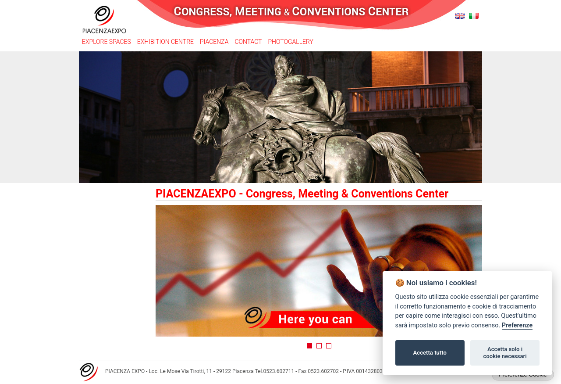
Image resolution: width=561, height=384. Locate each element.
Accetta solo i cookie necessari (504, 352)
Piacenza (214, 41)
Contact (248, 41)
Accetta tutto (430, 352)
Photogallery (290, 41)
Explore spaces (106, 41)
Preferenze (517, 325)
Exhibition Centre (165, 41)
